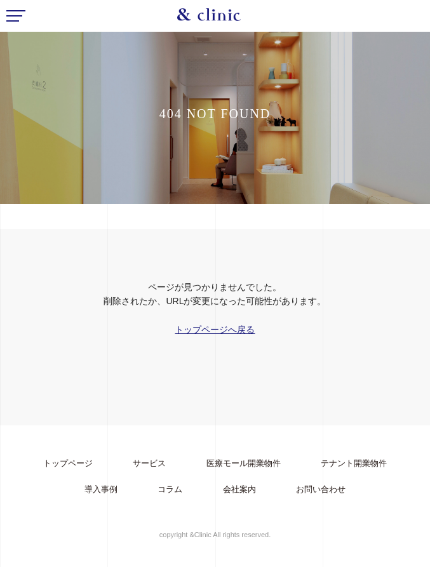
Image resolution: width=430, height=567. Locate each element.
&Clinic (209, 17)
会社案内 (239, 489)
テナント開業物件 (354, 463)
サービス (149, 463)
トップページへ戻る (215, 329)
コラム (170, 489)
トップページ (68, 463)
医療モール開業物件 (243, 463)
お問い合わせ (321, 489)
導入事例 (101, 489)
